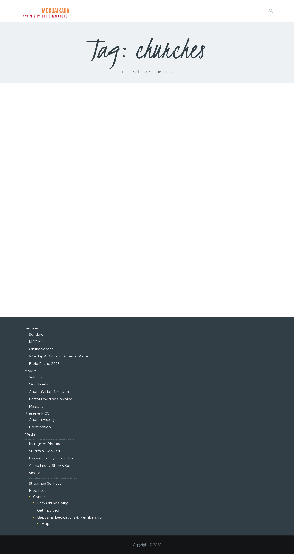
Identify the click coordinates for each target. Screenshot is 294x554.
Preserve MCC (37, 413)
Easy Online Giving (52, 503)
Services (32, 328)
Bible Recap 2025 (44, 363)
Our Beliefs (38, 384)
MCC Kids (37, 342)
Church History (42, 419)
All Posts (141, 71)
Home (127, 71)
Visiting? (35, 377)
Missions (36, 406)
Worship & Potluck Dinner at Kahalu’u (61, 356)
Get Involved (48, 510)
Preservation (40, 427)
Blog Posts (38, 490)
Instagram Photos (44, 444)
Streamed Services (45, 483)
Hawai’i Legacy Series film (51, 458)
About (30, 371)
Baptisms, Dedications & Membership (69, 517)
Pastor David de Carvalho (50, 399)
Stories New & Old (44, 451)
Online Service (41, 349)
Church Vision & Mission (49, 391)
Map (45, 523)
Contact (40, 497)
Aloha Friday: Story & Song (51, 465)
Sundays (36, 334)
